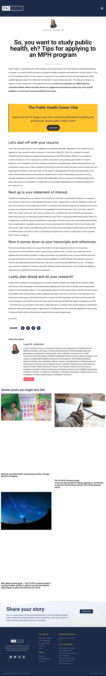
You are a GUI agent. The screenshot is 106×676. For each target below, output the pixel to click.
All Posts (29, 379)
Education (59, 64)
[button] (102, 8)
